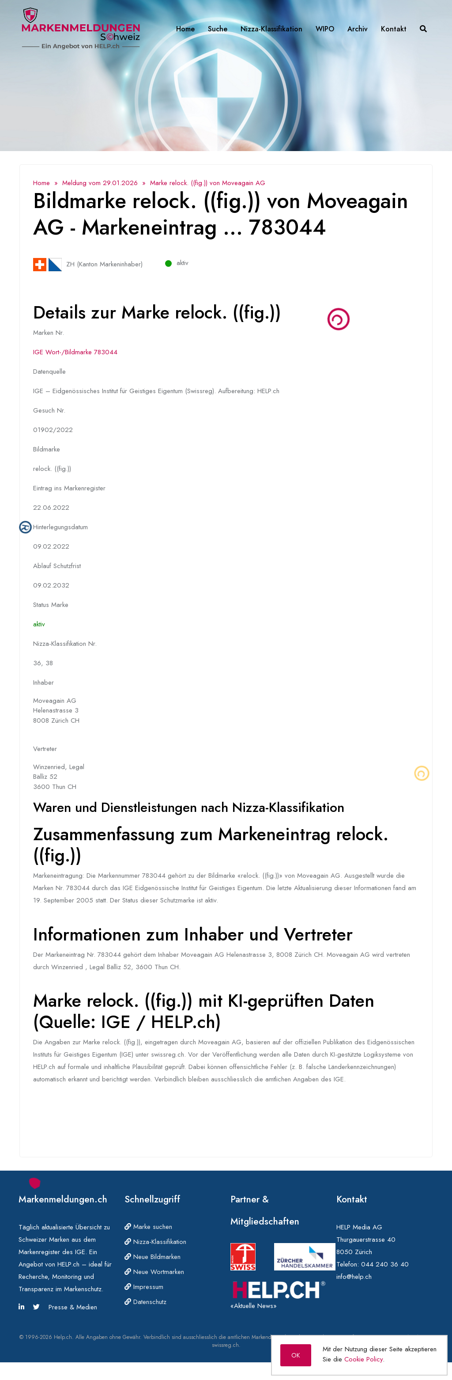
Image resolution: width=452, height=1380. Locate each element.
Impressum (143, 1287)
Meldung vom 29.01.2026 (100, 183)
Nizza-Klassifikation (271, 29)
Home (185, 29)
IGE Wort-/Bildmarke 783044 (75, 352)
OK (295, 1355)
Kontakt (394, 29)
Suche (217, 29)
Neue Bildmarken (152, 1257)
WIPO (325, 29)
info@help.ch (354, 1276)
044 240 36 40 (385, 1264)
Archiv (357, 29)
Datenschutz (145, 1302)
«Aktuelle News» (253, 1306)
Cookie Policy (363, 1359)
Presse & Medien (73, 1307)
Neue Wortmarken (154, 1272)
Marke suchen (148, 1227)
